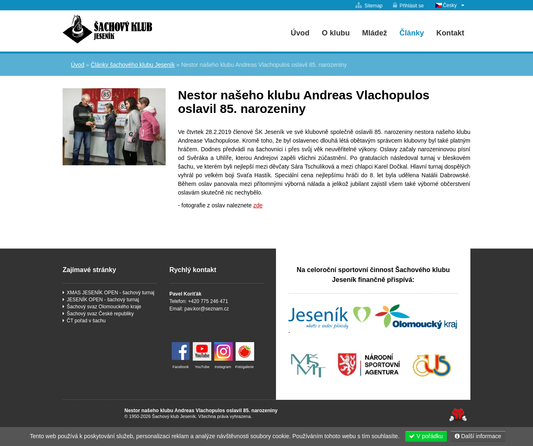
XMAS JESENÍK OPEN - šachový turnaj (110, 293)
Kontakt (450, 33)
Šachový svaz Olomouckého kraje (104, 307)
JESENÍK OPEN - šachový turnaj (103, 300)
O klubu (336, 33)
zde (258, 205)
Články (412, 33)
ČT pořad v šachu (86, 321)
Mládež (374, 33)
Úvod (107, 28)
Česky (449, 5)
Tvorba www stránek (457, 415)
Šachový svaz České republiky (100, 314)
